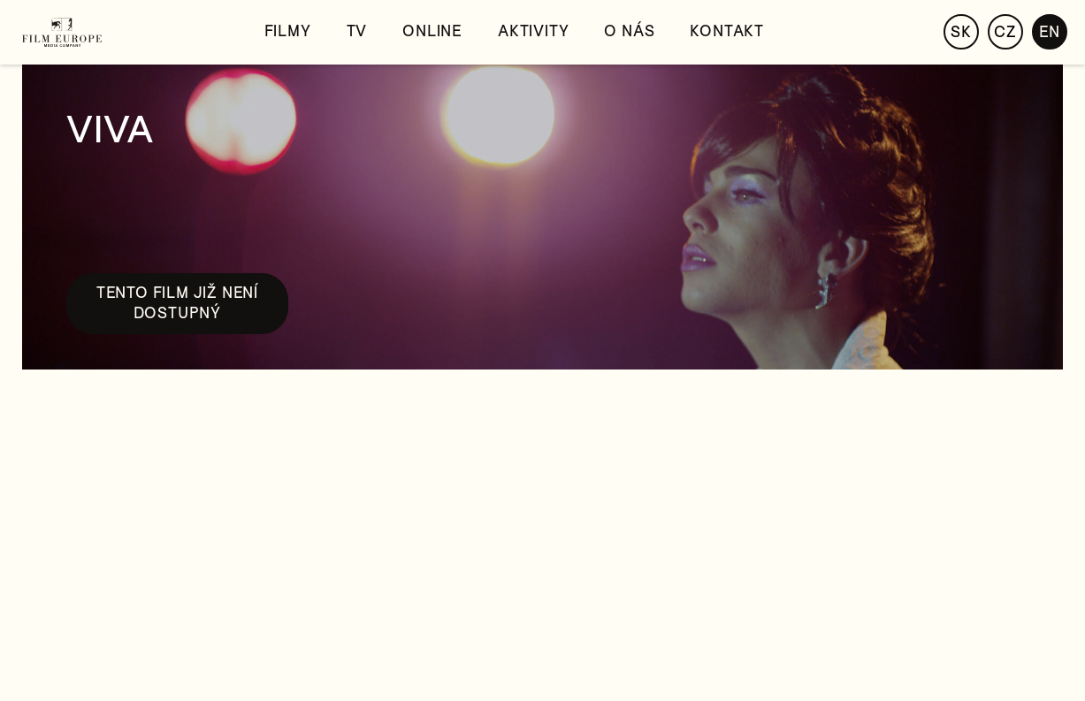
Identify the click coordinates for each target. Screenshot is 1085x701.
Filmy (287, 31)
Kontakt (727, 31)
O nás (629, 31)
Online (432, 31)
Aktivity (533, 31)
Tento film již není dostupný (177, 303)
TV (357, 31)
